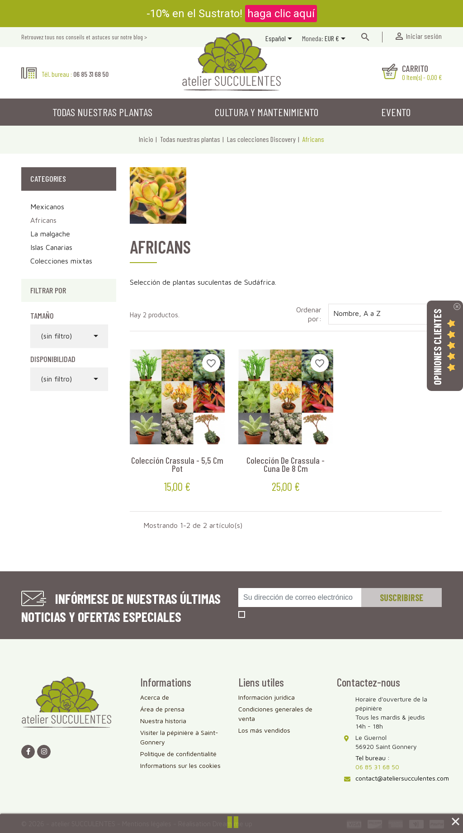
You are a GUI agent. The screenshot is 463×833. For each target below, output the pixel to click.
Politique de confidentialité (178, 754)
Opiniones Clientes (437, 347)
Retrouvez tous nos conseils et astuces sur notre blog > (84, 37)
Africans (43, 220)
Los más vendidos (264, 730)
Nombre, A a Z (385, 314)
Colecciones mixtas (61, 261)
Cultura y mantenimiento (266, 111)
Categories (48, 179)
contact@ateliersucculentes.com (402, 778)
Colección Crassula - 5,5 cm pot (177, 464)
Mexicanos (47, 206)
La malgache (50, 234)
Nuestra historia (163, 721)
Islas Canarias (51, 247)
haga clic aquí (281, 13)
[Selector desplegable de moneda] (337, 39)
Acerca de (154, 697)
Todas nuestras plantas (102, 111)
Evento (396, 111)
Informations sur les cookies (180, 765)
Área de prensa (162, 709)
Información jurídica (266, 697)
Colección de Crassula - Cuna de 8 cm (285, 464)
